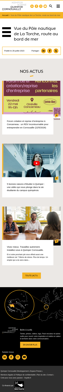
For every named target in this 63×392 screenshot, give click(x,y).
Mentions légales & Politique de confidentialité (18, 375)
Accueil (5, 15)
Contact (50, 375)
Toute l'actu (31, 276)
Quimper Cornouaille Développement (15, 371)
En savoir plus (30, 345)
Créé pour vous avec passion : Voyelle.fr (16, 378)
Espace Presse (35, 371)
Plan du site (41, 375)
